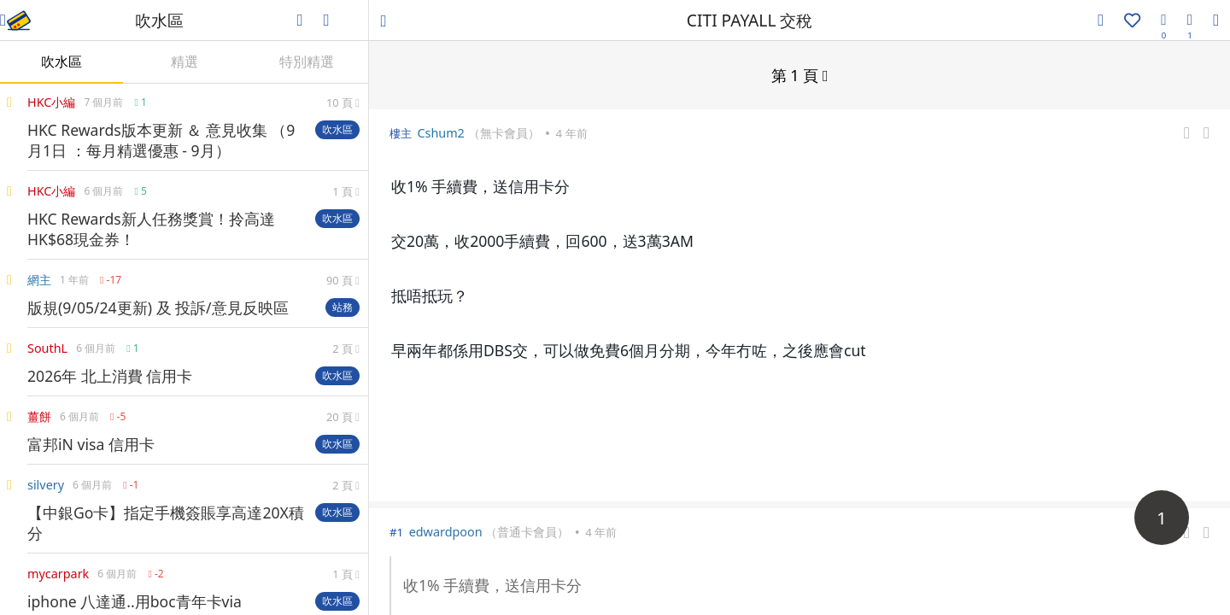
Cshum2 (440, 132)
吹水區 (61, 61)
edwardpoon (446, 531)
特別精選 (306, 61)
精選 (184, 61)
